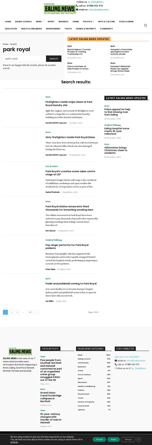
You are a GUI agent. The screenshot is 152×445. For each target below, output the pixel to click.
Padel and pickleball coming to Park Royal (70, 289)
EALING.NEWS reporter (56, 123)
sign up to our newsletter (127, 362)
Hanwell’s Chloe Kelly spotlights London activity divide (120, 51)
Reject (109, 439)
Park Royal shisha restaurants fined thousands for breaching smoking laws (70, 211)
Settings (126, 439)
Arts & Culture (52, 167)
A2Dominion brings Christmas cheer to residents (114, 148)
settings (19, 442)
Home (5, 44)
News (69, 62)
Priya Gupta (50, 273)
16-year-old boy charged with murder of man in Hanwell (50, 405)
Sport (69, 46)
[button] (145, 25)
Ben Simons (51, 235)
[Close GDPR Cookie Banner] (138, 439)
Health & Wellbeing (54, 244)
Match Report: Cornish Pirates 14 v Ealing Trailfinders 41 (78, 51)
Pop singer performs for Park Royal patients (69, 250)
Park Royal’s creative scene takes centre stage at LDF (68, 173)
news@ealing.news (99, 9)
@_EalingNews (95, 2)
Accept (92, 439)
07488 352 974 (95, 5)
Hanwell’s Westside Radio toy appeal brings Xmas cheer (122, 67)
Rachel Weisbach (53, 193)
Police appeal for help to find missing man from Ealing (117, 112)
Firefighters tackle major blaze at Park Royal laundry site (72, 103)
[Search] (53, 58)
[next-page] (36, 317)
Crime (42, 362)
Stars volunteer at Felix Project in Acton (78, 66)
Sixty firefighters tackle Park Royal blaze (69, 138)
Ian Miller (50, 308)
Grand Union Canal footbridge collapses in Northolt (50, 389)
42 (30, 317)
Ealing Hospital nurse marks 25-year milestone (118, 129)
